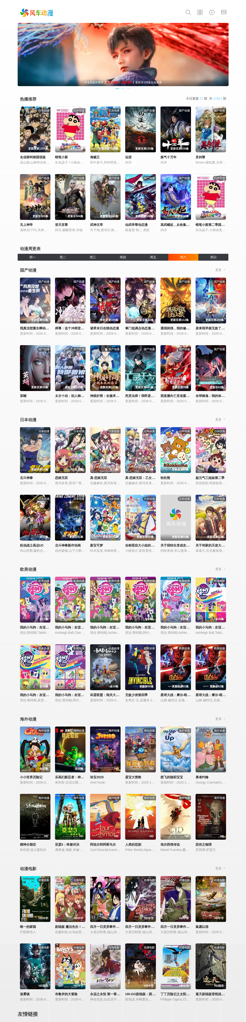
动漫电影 (28, 868)
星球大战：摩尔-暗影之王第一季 (219, 695)
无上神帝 (26, 225)
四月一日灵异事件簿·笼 (176, 927)
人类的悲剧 (133, 844)
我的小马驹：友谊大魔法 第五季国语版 (188, 627)
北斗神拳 (26, 478)
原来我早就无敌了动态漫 (213, 328)
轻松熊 (165, 478)
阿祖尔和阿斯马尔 (103, 844)
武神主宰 (96, 225)
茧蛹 (23, 396)
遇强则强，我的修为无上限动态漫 (184, 328)
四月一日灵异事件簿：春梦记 (111, 927)
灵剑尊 (200, 157)
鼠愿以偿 (202, 927)
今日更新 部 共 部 (206, 98)
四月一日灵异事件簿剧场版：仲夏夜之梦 (154, 927)
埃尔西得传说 (170, 844)
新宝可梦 (96, 545)
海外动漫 (28, 719)
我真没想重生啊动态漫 (36, 328)
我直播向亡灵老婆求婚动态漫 (181, 396)
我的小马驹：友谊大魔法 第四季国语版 (153, 627)
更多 (220, 270)
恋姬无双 (61, 478)
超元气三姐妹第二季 (210, 478)
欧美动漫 (28, 569)
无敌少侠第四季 (136, 695)
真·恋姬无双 (98, 478)
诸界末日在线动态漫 (104, 328)
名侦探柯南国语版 (33, 157)
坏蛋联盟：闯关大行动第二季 (111, 695)
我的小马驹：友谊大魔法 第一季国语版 (118, 627)
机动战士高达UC (32, 545)
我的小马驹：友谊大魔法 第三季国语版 (47, 627)
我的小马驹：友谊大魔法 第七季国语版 (83, 695)
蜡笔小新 (61, 157)
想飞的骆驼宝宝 (171, 777)
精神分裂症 (28, 844)
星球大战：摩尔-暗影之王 (178, 695)
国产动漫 (28, 270)
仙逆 (128, 157)
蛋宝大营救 (133, 777)
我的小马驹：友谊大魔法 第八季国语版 (47, 695)
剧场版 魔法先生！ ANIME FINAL (79, 927)
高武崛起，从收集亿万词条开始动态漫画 (189, 225)
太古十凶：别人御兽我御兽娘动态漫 (80, 396)
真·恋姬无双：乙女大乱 (141, 478)
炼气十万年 (168, 157)
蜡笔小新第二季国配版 (212, 225)
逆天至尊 (61, 225)
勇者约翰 (202, 777)
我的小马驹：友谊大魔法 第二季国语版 (83, 627)
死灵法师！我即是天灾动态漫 (146, 396)
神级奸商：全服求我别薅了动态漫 (114, 396)
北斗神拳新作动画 (68, 545)
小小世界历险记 (31, 777)
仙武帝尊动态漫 (136, 225)
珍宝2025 (97, 777)
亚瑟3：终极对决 (67, 844)
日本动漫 (28, 420)
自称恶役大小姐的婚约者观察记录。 (151, 545)
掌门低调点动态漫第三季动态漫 (147, 328)
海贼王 (95, 157)
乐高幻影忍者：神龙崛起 (72, 777)
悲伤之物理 (204, 844)
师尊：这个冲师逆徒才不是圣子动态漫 (82, 328)
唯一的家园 (28, 927)
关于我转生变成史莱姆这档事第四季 (186, 545)
